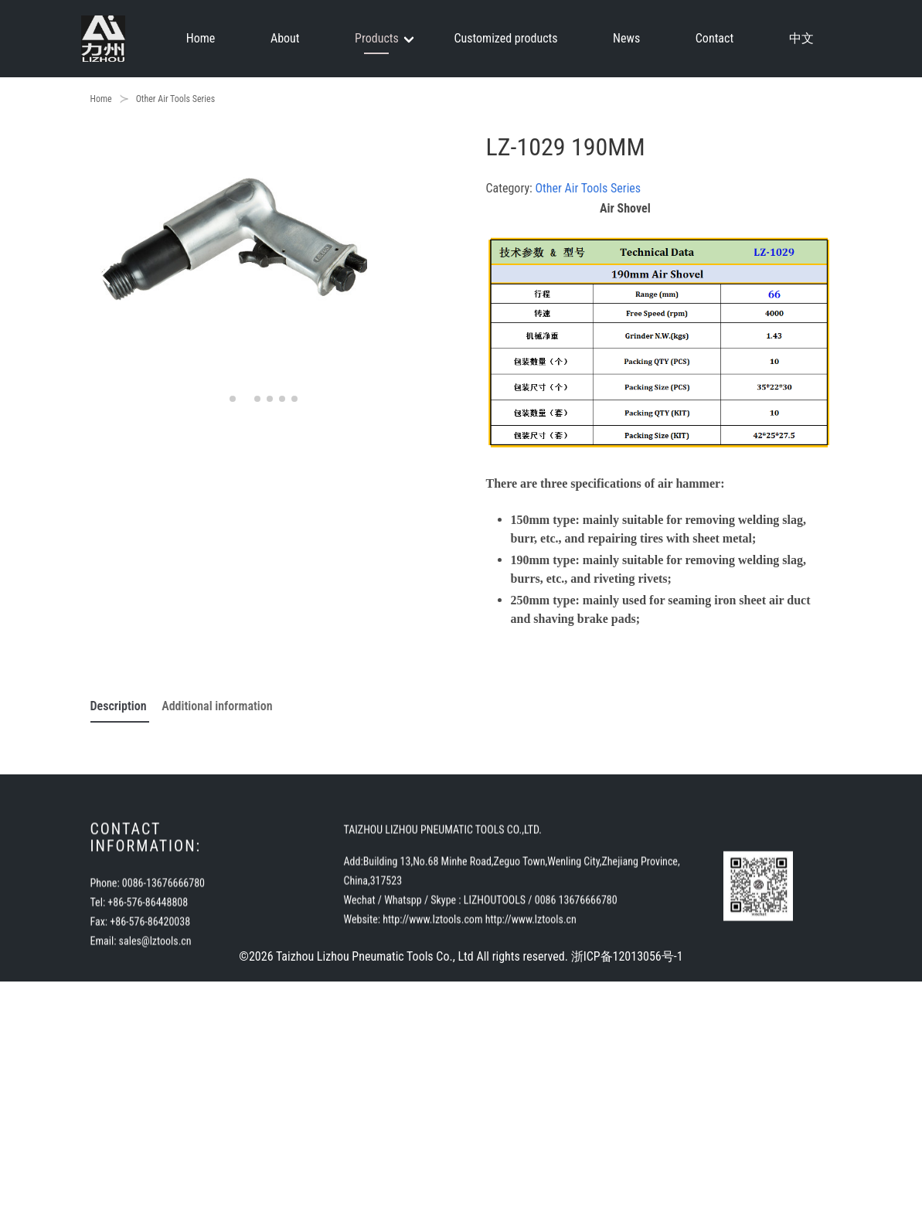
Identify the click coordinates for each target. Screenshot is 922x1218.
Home (201, 38)
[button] (108, 274)
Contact (714, 38)
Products (377, 38)
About (285, 38)
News (626, 38)
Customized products (505, 38)
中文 (801, 38)
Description (120, 706)
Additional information (217, 706)
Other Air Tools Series (176, 99)
